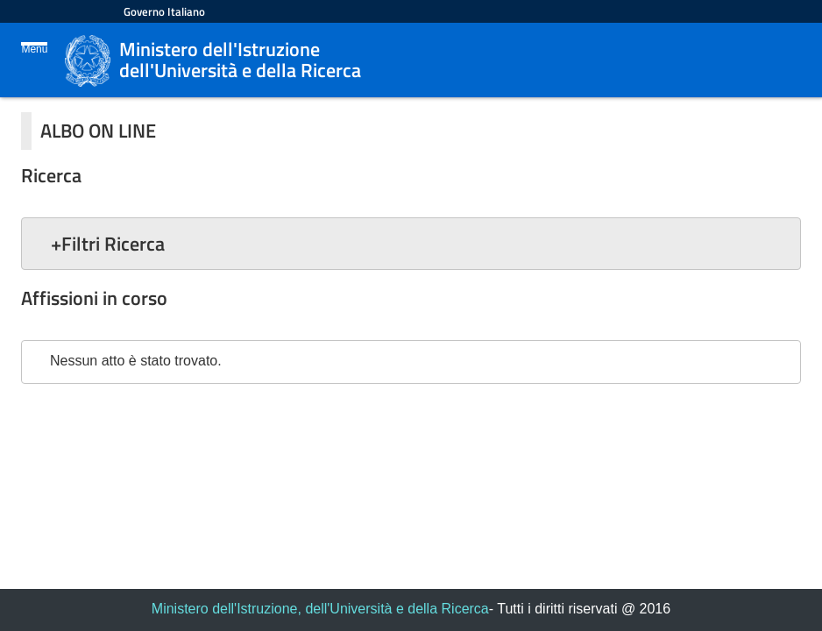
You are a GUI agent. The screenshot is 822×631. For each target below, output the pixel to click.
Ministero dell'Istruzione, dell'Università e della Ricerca (320, 608)
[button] (411, 244)
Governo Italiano (164, 11)
